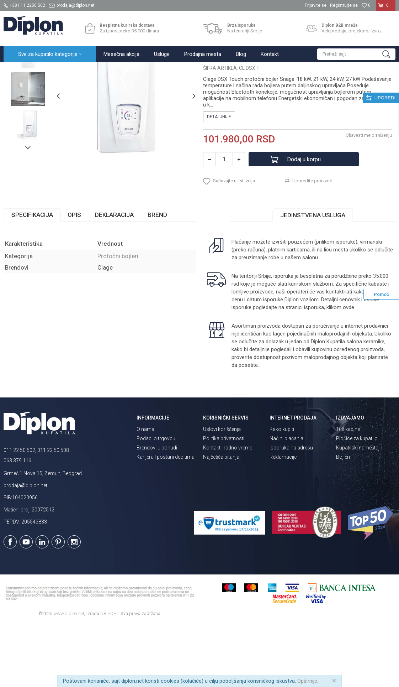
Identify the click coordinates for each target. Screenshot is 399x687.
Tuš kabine (348, 491)
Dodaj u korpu (304, 221)
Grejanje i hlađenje (95, 70)
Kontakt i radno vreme (227, 510)
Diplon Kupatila (19, 70)
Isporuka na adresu (291, 510)
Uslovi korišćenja (222, 491)
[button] (356, 54)
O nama (145, 491)
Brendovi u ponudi (157, 510)
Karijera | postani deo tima (166, 519)
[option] (28, 116)
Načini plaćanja (286, 501)
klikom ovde (340, 369)
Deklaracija (114, 277)
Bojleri (343, 519)
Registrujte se (344, 5)
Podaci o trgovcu (156, 501)
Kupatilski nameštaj (357, 510)
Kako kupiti (282, 491)
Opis (74, 277)
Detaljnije (219, 179)
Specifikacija (32, 277)
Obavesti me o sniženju (369, 197)
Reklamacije (283, 519)
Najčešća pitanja (221, 519)
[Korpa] (386, 8)
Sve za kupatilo (55, 70)
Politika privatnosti (223, 501)
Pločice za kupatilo (357, 501)
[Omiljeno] (366, 5)
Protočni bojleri (134, 70)
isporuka (314, 369)
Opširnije (307, 681)
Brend (157, 277)
